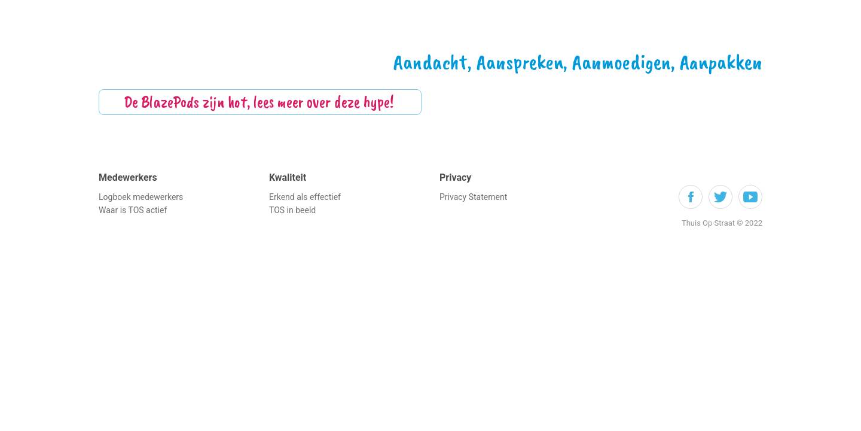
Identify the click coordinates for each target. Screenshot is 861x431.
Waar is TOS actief (133, 210)
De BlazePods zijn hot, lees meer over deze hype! (260, 102)
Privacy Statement (473, 197)
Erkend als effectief (305, 197)
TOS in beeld (292, 210)
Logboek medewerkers (141, 197)
